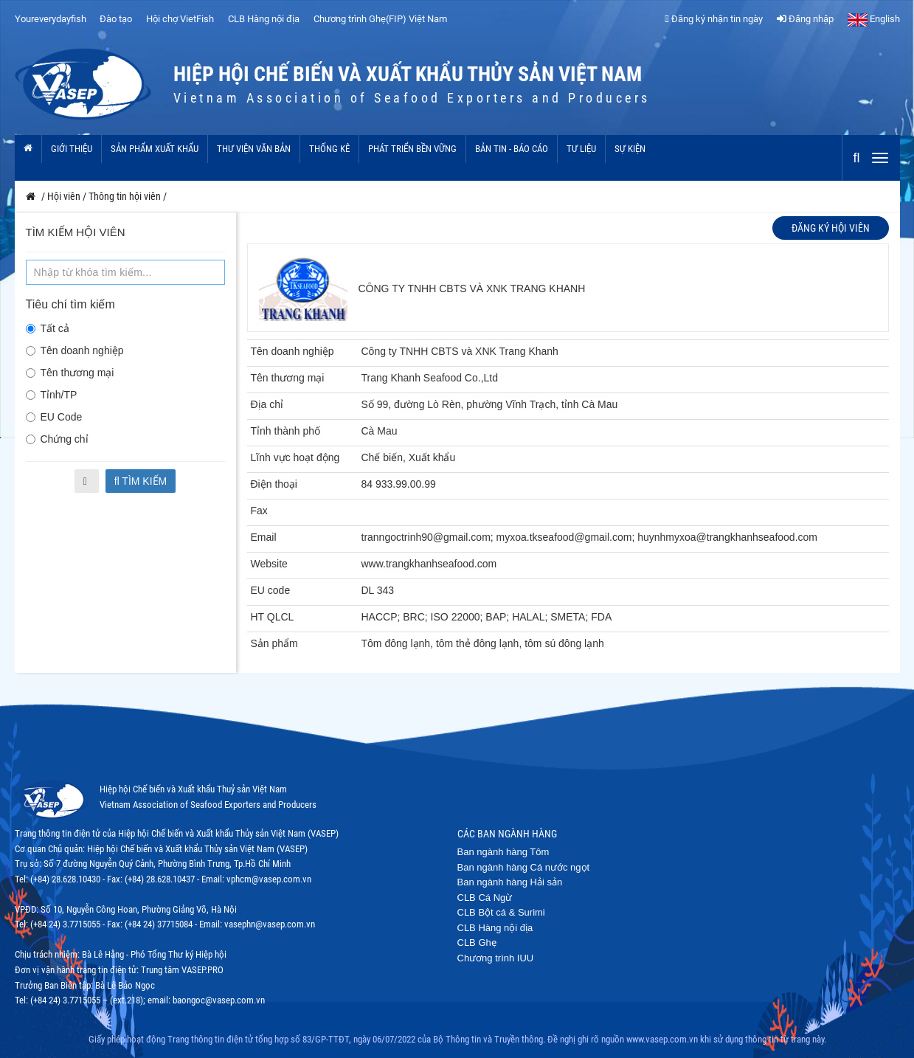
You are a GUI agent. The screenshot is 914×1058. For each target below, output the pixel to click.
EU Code (54, 417)
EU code (271, 590)
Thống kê (329, 148)
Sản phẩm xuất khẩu (154, 148)
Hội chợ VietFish (180, 18)
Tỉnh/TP (51, 395)
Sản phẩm (274, 643)
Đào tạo (116, 18)
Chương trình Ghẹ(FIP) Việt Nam (380, 18)
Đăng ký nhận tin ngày (714, 18)
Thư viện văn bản (254, 148)
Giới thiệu (71, 148)
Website (269, 564)
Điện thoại (274, 484)
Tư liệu (581, 148)
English (874, 18)
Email (264, 537)
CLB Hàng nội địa (264, 18)
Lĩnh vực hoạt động (295, 457)
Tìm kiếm (140, 481)
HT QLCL (272, 617)
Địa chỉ (267, 404)
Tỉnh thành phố (286, 431)
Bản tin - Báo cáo (511, 148)
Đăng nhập (805, 18)
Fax (259, 510)
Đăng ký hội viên (831, 228)
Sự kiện (629, 148)
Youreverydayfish (50, 18)
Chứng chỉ (57, 439)
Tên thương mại (70, 372)
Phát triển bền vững (412, 148)
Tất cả (47, 328)
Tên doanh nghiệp (75, 350)
